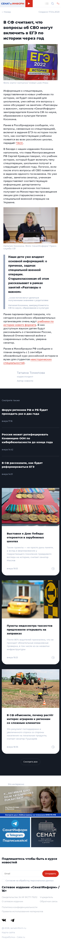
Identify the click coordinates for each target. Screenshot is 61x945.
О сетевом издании (12, 901)
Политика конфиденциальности (19, 907)
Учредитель (46, 897)
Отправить (50, 873)
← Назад (6, 12)
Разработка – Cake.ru (13, 937)
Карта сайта (8, 932)
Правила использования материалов (22, 911)
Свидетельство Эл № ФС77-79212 (19, 897)
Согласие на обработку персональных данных (30, 880)
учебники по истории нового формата (28, 323)
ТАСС (19, 143)
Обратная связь (48, 901)
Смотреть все (30, 762)
